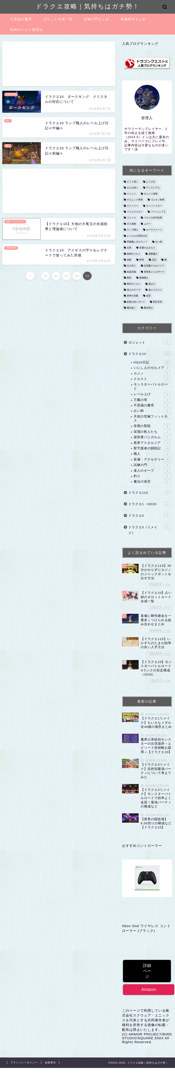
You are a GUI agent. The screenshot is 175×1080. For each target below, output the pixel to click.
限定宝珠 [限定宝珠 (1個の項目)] (157, 302)
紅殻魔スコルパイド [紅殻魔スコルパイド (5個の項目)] (154, 266)
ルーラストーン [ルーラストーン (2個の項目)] (154, 230)
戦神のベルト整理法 (26, 30)
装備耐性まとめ (133, 19)
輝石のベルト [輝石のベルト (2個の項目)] (133, 284)
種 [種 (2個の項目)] (165, 259)
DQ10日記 (152, 362)
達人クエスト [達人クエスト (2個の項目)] (155, 289)
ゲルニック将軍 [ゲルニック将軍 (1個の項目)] (135, 200)
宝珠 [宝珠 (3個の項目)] (129, 248)
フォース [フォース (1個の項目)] (131, 218)
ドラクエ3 (149, 515)
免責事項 (50, 1062)
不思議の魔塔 (21, 19)
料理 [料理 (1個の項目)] (141, 259)
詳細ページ (147, 971)
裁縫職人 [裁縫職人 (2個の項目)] (143, 278)
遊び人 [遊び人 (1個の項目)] (151, 284)
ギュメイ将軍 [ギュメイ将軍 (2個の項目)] (151, 193)
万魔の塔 (152, 400)
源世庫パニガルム (152, 437)
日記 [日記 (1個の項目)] (154, 259)
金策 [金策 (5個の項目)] (148, 296)
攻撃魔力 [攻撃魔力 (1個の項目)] (153, 254)
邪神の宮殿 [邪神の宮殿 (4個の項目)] (132, 296)
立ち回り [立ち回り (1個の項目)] (131, 266)
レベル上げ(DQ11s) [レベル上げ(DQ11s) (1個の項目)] (137, 236)
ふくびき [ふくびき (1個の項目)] (150, 181)
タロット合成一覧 (57, 19)
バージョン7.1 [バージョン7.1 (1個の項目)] (158, 211)
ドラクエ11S (149, 492)
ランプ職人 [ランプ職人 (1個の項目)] (132, 230)
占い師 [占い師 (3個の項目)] (158, 241)
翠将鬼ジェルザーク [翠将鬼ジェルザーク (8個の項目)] (154, 272)
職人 (152, 454)
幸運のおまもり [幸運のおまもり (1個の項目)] (147, 248)
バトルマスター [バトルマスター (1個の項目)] (135, 211)
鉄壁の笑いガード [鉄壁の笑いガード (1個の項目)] (136, 302)
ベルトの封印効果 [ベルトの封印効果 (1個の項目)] (153, 218)
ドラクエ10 (149, 353)
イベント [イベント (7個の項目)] (131, 193)
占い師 (152, 411)
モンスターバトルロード (152, 386)
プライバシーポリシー (24, 1062)
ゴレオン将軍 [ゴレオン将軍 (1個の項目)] (157, 200)
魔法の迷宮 (152, 481)
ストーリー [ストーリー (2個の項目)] (132, 206)
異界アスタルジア (152, 443)
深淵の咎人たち (152, 432)
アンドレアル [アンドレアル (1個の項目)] (153, 188)
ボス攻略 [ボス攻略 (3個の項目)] (131, 224)
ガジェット (149, 342)
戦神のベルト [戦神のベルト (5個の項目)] (133, 254)
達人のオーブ (152, 470)
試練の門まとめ (96, 19)
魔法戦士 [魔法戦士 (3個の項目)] (148, 308)
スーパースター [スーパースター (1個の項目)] (154, 206)
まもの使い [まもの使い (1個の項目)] (132, 188)
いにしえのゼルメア (152, 368)
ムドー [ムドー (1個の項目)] (147, 224)
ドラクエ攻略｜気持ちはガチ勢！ (88, 6)
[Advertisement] (58, 63)
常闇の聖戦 (152, 426)
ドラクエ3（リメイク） (149, 530)
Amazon (148, 989)
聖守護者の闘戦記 (152, 448)
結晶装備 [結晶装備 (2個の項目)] (131, 272)
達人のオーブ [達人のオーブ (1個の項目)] (133, 289)
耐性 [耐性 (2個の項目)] (129, 278)
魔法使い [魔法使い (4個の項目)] (131, 308)
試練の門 (152, 465)
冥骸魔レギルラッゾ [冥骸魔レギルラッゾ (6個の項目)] (137, 241)
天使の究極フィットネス (152, 418)
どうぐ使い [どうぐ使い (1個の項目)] (132, 181)
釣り (152, 476)
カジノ (152, 373)
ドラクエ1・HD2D (149, 503)
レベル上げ (152, 394)
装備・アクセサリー (152, 459)
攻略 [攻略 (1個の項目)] (129, 259)
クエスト (152, 379)
